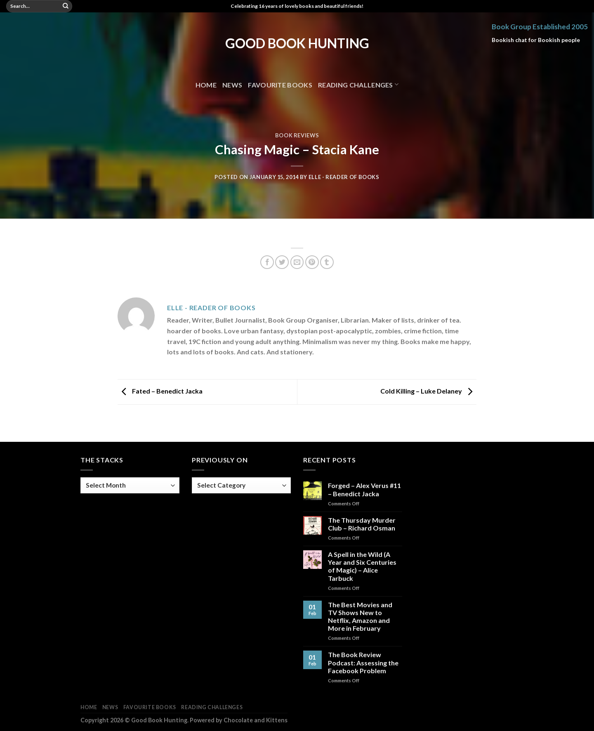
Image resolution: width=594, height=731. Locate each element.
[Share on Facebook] (267, 262)
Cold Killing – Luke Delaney (428, 391)
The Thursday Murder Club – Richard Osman (362, 524)
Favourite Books (280, 85)
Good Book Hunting (297, 43)
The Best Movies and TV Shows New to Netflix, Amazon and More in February (360, 616)
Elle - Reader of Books (344, 177)
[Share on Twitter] (282, 262)
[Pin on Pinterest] (312, 262)
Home (206, 85)
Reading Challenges (358, 84)
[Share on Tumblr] (327, 262)
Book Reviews (297, 135)
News (232, 85)
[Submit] (65, 6)
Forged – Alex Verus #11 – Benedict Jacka (364, 489)
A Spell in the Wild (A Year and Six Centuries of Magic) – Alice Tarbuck (362, 566)
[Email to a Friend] (297, 262)
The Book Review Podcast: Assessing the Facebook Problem (363, 662)
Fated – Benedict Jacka (160, 391)
